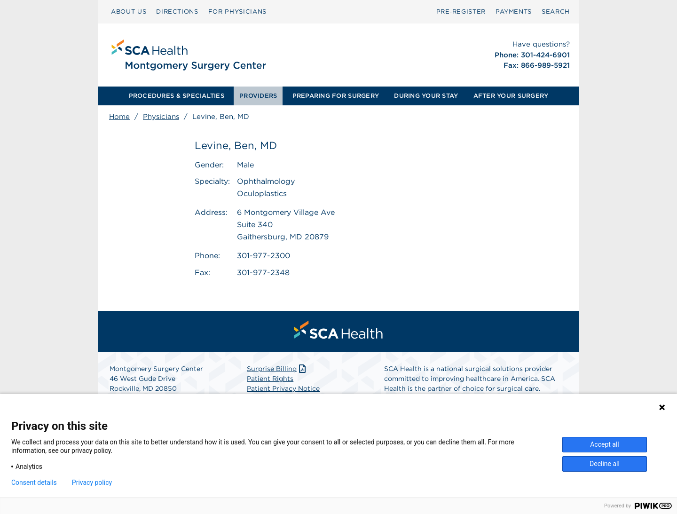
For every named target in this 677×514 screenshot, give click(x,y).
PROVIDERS (258, 95)
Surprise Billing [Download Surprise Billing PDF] (277, 368)
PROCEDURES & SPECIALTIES (176, 95)
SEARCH (556, 11)
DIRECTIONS (177, 11)
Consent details (34, 482)
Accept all (604, 444)
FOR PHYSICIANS (237, 11)
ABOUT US (128, 11)
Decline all (605, 463)
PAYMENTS (514, 11)
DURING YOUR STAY (426, 95)
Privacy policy (92, 482)
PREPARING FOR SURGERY (335, 95)
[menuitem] (128, 12)
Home (119, 116)
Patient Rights (270, 378)
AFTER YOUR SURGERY (511, 95)
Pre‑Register (461, 11)
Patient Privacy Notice (283, 388)
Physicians (161, 116)
